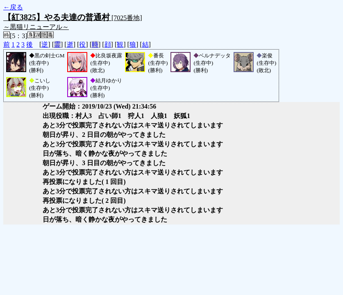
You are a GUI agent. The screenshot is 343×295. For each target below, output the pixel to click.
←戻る (13, 7)
